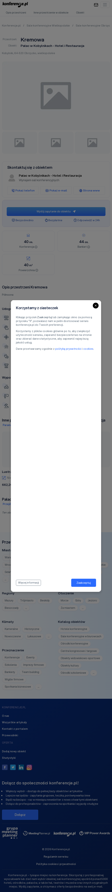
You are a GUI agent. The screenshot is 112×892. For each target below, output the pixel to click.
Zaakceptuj (83, 583)
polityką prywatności (68, 349)
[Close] (96, 305)
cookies (88, 349)
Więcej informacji (28, 582)
